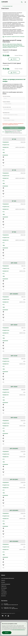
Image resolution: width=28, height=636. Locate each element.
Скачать (15, 59)
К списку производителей (7, 6)
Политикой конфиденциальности (13, 131)
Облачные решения (5, 584)
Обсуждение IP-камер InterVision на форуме (14, 36)
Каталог (3, 582)
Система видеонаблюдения (7, 578)
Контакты (3, 595)
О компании (4, 591)
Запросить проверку (14, 127)
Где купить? (4, 593)
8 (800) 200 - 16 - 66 (7, 607)
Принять (6, 632)
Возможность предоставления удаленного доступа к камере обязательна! (13, 124)
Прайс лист (3, 586)
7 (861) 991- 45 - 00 (7, 608)
